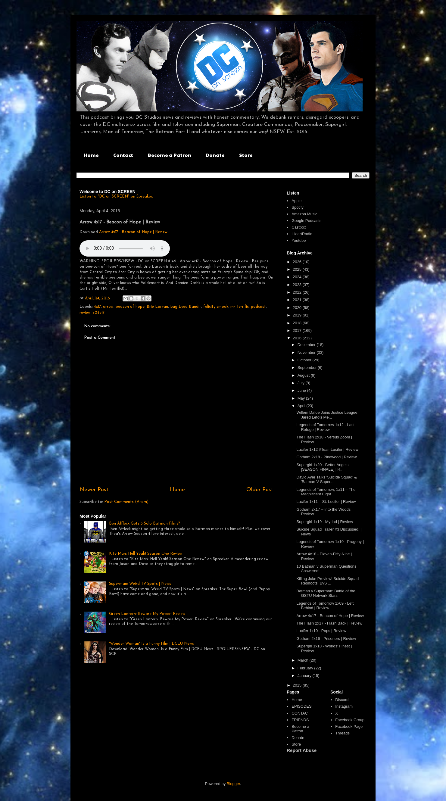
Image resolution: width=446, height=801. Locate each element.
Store (246, 154)
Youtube (299, 240)
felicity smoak (215, 307)
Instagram (344, 706)
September (308, 367)
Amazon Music (304, 214)
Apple (296, 200)
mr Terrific (239, 307)
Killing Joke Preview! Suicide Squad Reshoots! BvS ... (327, 581)
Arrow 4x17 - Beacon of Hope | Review (133, 232)
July (302, 383)
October (305, 360)
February (306, 668)
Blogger (233, 783)
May (302, 398)
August (304, 375)
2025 (298, 269)
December (307, 344)
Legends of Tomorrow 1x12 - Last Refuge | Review (325, 427)
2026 (298, 262)
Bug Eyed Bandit (185, 307)
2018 (298, 323)
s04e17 (98, 313)
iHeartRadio (302, 234)
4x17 (97, 307)
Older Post (259, 490)
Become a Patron (169, 154)
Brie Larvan (157, 307)
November (307, 352)
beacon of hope (130, 307)
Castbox (299, 227)
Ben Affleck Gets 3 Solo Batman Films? (144, 523)
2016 (298, 338)
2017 (298, 330)
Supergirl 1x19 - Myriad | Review (324, 521)
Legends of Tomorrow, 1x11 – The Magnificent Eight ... (325, 492)
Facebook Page (349, 726)
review (85, 313)
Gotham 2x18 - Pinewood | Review (326, 457)
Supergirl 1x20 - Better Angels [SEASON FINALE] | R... (322, 467)
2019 (298, 315)
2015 (298, 685)
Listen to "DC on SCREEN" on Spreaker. (116, 196)
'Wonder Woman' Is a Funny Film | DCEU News (151, 644)
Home (91, 154)
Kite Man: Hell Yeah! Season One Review (145, 554)
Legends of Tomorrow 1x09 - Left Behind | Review (325, 605)
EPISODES (301, 706)
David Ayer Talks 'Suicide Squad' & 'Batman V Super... (326, 479)
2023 (298, 284)
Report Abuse (302, 750)
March (304, 660)
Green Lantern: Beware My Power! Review (147, 614)
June (302, 390)
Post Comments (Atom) (126, 502)
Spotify (298, 207)
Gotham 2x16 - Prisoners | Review (326, 638)
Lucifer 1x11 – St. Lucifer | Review (326, 501)
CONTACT (301, 713)
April (302, 406)
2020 (298, 307)
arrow (108, 307)
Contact (123, 154)
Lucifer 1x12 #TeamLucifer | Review (327, 449)
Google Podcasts (306, 220)
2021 (298, 300)
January (305, 675)
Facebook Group (349, 720)
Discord (341, 699)
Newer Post (94, 490)
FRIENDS (300, 720)
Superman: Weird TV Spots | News (140, 584)
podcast (258, 307)
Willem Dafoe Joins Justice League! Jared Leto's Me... (327, 414)
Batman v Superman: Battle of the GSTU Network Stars (325, 593)
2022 (298, 292)
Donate (215, 154)
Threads (342, 733)
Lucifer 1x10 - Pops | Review (321, 630)
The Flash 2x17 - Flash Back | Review (329, 623)
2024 (298, 277)
